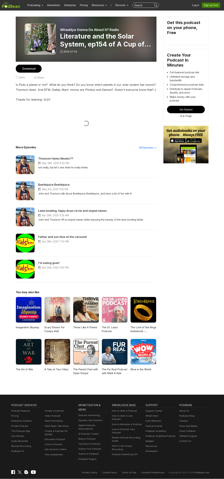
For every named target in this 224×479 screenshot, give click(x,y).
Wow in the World (140, 369)
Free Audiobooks (53, 451)
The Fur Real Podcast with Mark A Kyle (114, 371)
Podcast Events (153, 426)
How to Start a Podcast (123, 411)
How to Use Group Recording (127, 442)
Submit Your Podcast (88, 449)
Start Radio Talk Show (56, 426)
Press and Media (187, 426)
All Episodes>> (148, 147)
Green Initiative (187, 431)
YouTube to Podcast (88, 444)
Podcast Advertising (88, 415)
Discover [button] (117, 5)
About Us (184, 411)
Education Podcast (54, 436)
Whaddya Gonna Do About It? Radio (90, 30)
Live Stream (17, 436)
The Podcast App (19, 431)
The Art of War (24, 369)
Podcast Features (20, 411)
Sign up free (211, 5)
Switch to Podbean (87, 454)
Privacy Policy (98, 472)
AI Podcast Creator (88, 434)
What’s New (152, 416)
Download (28, 68)
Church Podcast (53, 441)
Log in (197, 5)
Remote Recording (20, 446)
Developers (151, 451)
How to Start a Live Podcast (126, 416)
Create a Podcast (53, 411)
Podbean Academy (155, 431)
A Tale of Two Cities (55, 369)
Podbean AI (17, 451)
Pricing (81, 5)
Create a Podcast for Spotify (59, 431)
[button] (34, 5)
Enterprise (68, 5)
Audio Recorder (19, 441)
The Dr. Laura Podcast (115, 327)
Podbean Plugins (87, 459)
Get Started (186, 100)
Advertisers (52, 5)
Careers (183, 421)
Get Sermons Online (55, 446)
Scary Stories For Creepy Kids (54, 329)
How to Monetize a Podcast (126, 421)
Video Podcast (52, 416)
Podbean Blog (186, 416)
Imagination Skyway (27, 327)
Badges (149, 441)
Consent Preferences (157, 472)
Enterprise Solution (20, 421)
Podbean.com (202, 472)
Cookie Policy (117, 472)
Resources (151, 446)
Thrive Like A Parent (84, 327)
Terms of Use (135, 472)
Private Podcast (19, 426)
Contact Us (184, 441)
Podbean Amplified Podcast (159, 436)
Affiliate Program (187, 436)
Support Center (153, 411)
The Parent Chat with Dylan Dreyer (85, 371)
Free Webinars (153, 421)
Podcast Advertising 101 (124, 448)
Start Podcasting (53, 421)
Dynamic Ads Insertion (89, 420)
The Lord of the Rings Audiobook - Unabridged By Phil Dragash (142, 329)
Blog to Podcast (86, 439)
